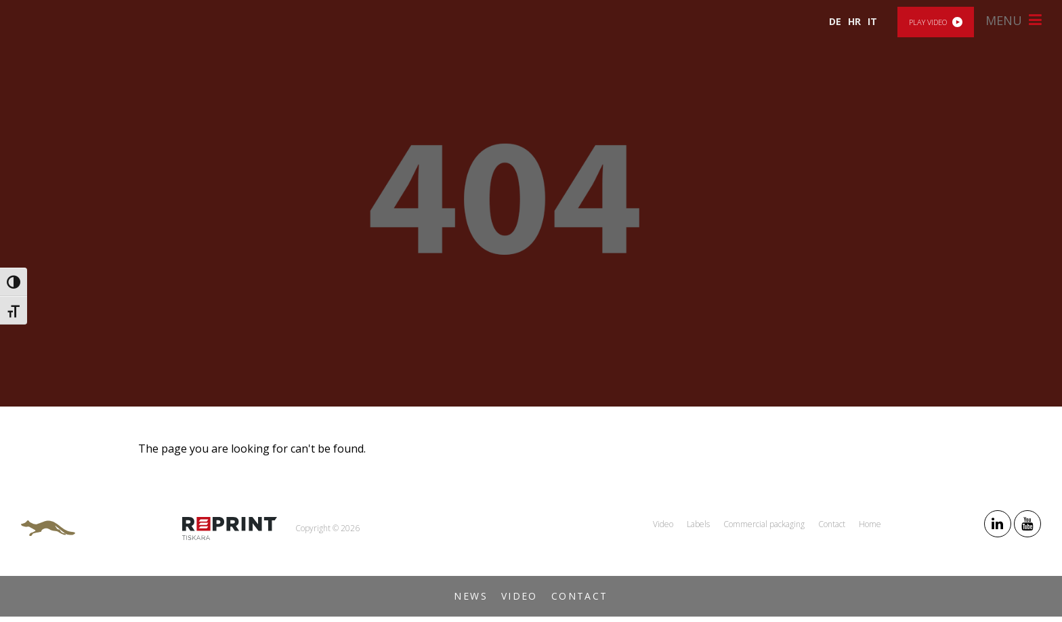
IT (872, 21)
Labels (698, 524)
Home (870, 524)
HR (854, 21)
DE (835, 21)
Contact (579, 595)
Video (519, 595)
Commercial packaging (764, 524)
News (471, 595)
